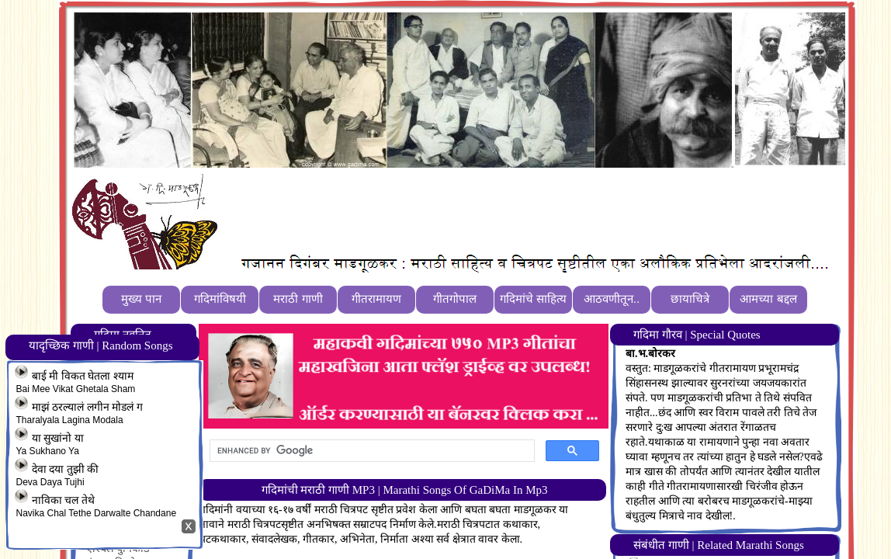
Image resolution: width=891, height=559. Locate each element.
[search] (370, 451)
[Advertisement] (506, 210)
